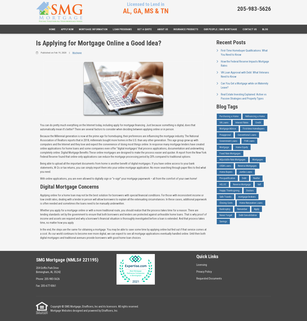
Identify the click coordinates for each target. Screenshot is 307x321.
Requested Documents (209, 278)
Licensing (201, 264)
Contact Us (250, 29)
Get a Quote (144, 29)
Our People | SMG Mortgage (220, 29)
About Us (162, 29)
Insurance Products (185, 29)
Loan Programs (122, 29)
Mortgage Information (93, 29)
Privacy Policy (204, 271)
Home (52, 29)
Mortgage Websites (61, 310)
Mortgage (77, 52)
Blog (265, 29)
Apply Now (67, 29)
